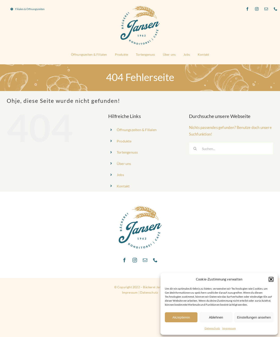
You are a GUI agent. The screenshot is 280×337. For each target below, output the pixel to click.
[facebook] (247, 8)
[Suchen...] (231, 148)
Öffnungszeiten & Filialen (137, 130)
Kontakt (123, 186)
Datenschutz (212, 328)
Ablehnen (216, 317)
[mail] (266, 8)
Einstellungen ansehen (254, 317)
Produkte (124, 141)
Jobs (120, 175)
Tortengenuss (127, 152)
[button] (271, 279)
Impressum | (131, 292)
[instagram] (257, 8)
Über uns (124, 163)
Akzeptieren (181, 317)
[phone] (275, 8)
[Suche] (195, 148)
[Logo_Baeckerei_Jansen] (140, 7)
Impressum (229, 328)
